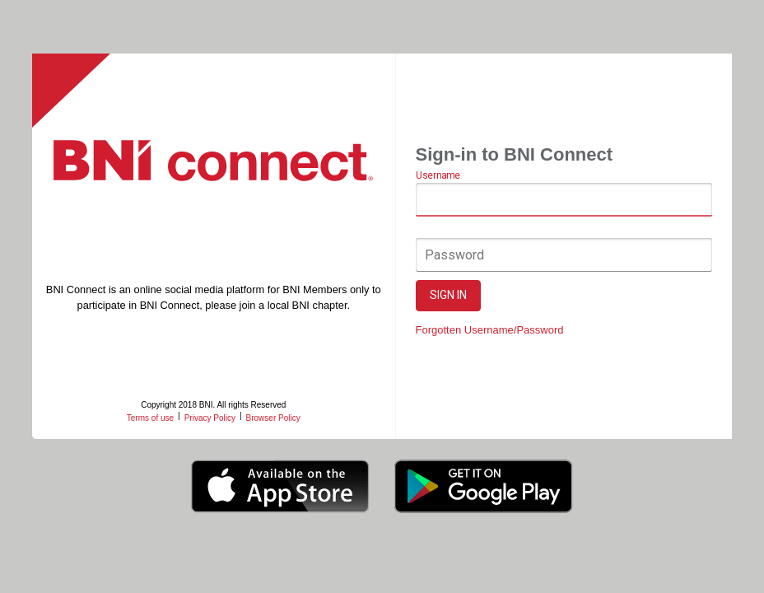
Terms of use (150, 418)
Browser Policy (273, 418)
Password (454, 255)
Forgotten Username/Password (490, 330)
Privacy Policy (209, 418)
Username (437, 176)
